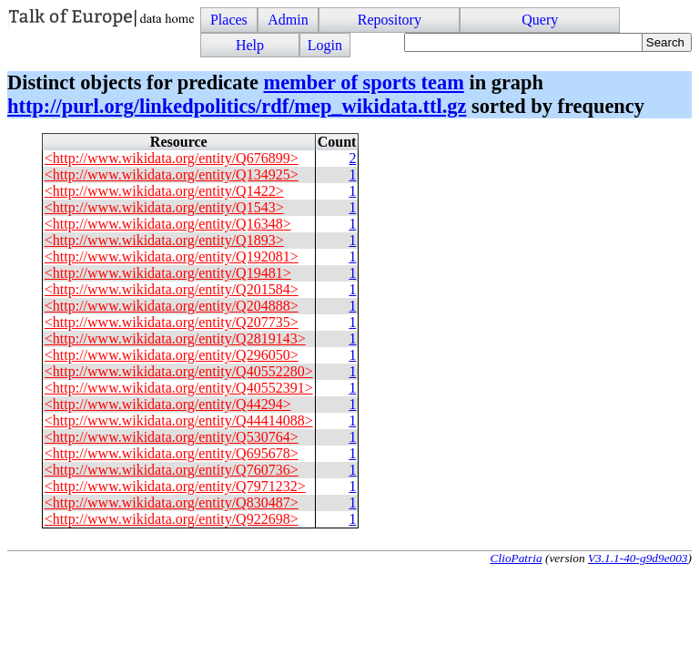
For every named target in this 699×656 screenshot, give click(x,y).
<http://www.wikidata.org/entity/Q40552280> (179, 371)
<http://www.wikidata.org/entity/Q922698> (172, 519)
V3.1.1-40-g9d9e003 (638, 558)
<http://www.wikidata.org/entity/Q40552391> (179, 387)
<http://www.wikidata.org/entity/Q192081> (172, 256)
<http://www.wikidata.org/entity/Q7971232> (175, 486)
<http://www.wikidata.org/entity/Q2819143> (175, 338)
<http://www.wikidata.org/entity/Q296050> (172, 355)
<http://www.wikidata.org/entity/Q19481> (168, 273)
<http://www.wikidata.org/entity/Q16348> (168, 223)
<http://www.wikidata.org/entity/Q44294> (168, 404)
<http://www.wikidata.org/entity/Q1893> (164, 240)
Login (325, 45)
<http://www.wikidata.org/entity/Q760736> (172, 469)
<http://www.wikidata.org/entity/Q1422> (164, 191)
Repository (389, 19)
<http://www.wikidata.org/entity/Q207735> (172, 322)
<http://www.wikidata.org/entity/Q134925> (172, 174)
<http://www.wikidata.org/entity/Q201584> (172, 289)
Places (229, 19)
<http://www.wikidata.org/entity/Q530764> (172, 437)
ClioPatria (516, 558)
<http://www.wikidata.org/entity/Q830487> (172, 502)
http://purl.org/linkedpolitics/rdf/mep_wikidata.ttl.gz (236, 106)
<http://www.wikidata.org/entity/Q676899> (172, 158)
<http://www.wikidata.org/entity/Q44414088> (179, 420)
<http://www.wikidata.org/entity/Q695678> (172, 453)
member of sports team (363, 82)
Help (250, 45)
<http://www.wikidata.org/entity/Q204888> (172, 305)
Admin (288, 19)
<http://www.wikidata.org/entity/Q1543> (164, 207)
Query (540, 19)
